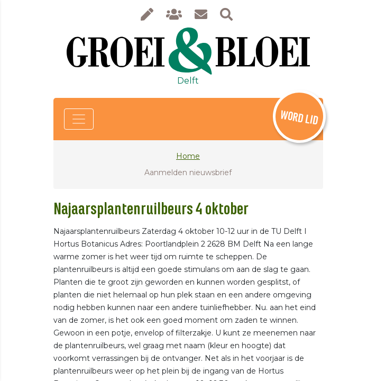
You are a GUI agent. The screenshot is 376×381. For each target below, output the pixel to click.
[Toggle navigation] (79, 119)
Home (188, 156)
